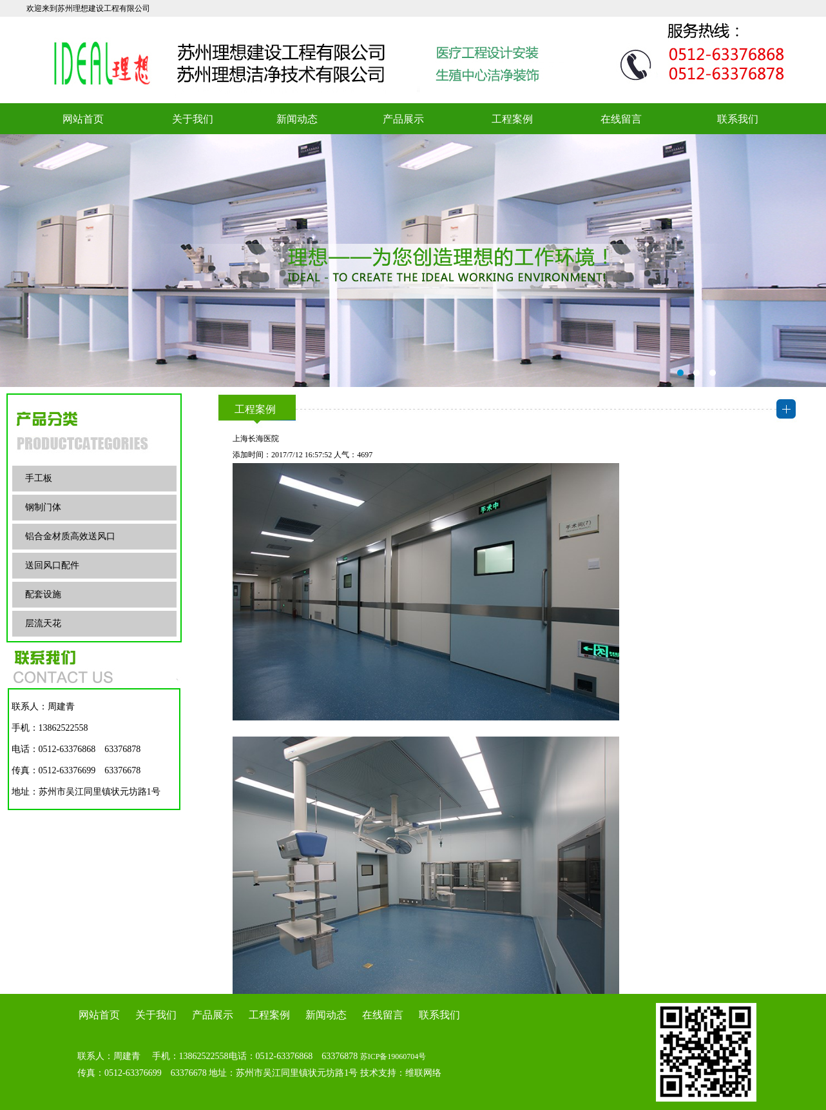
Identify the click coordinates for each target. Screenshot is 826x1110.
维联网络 (423, 1073)
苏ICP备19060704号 (393, 1056)
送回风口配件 (52, 565)
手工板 (38, 478)
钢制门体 (43, 507)
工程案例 (512, 119)
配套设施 (43, 594)
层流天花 (43, 623)
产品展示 (403, 119)
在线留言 (621, 119)
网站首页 (83, 119)
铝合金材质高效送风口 (70, 536)
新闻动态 (297, 119)
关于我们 (192, 119)
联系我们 (737, 119)
